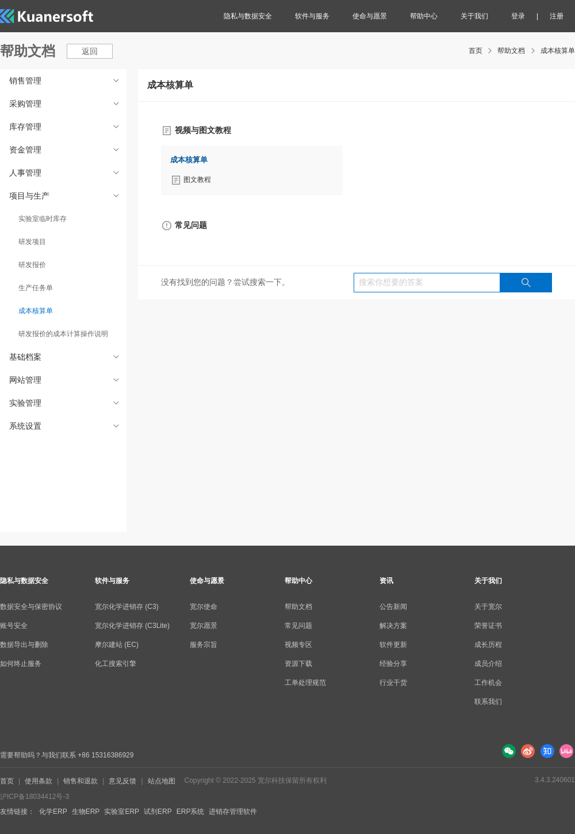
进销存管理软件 (233, 812)
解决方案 (393, 626)
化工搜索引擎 (115, 664)
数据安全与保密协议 (31, 607)
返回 (90, 51)
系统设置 (65, 426)
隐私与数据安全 (248, 16)
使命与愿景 (369, 16)
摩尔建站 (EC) (117, 645)
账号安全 (14, 626)
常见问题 (298, 626)
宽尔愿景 (203, 626)
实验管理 (65, 403)
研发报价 (32, 265)
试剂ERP (158, 812)
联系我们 (488, 702)
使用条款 (38, 781)
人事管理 (65, 172)
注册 (557, 16)
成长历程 (488, 645)
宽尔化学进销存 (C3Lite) (132, 626)
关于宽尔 (488, 607)
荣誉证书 (488, 626)
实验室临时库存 (42, 219)
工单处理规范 (305, 683)
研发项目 (32, 242)
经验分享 (393, 664)
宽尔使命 (203, 607)
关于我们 (474, 16)
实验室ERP (121, 812)
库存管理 (65, 126)
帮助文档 (511, 51)
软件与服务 (312, 16)
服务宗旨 (203, 645)
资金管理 (65, 149)
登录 (518, 16)
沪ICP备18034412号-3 (34, 797)
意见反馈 (122, 781)
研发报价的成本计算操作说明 (63, 334)
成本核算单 (557, 51)
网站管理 (65, 380)
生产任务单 (35, 288)
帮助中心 (424, 16)
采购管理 (65, 103)
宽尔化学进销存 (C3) (127, 607)
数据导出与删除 (24, 645)
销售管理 (65, 80)
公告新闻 (393, 607)
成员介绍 (488, 664)
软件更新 (393, 645)
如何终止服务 (20, 664)
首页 (475, 51)
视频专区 (298, 645)
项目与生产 (65, 195)
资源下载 (298, 664)
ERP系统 (191, 812)
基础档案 (65, 357)
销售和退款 (80, 781)
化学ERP (53, 812)
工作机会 (488, 683)
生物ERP (86, 812)
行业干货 (393, 683)
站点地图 (161, 781)
